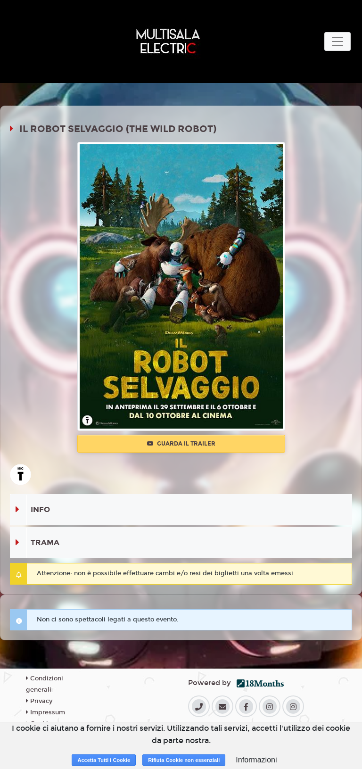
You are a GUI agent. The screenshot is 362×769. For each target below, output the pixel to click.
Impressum (45, 712)
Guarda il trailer (181, 443)
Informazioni (256, 760)
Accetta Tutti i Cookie (103, 760)
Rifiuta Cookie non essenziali (184, 760)
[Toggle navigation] (337, 41)
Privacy (39, 701)
